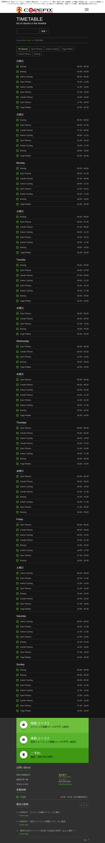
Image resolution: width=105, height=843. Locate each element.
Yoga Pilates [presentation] (67, 49)
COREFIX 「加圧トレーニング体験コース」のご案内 (42, 821)
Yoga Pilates (25, 107)
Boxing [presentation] (37, 54)
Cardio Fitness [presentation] (24, 54)
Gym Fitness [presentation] (36, 49)
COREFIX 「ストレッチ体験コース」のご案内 (39, 812)
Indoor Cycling (26, 77)
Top (85, 840)
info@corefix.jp (65, 784)
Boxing (23, 66)
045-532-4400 (65, 777)
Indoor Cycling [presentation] (52, 49)
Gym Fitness (25, 82)
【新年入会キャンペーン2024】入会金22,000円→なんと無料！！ (47, 830)
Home (29, 40)
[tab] (22, 49)
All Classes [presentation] (23, 49)
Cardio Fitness (26, 97)
